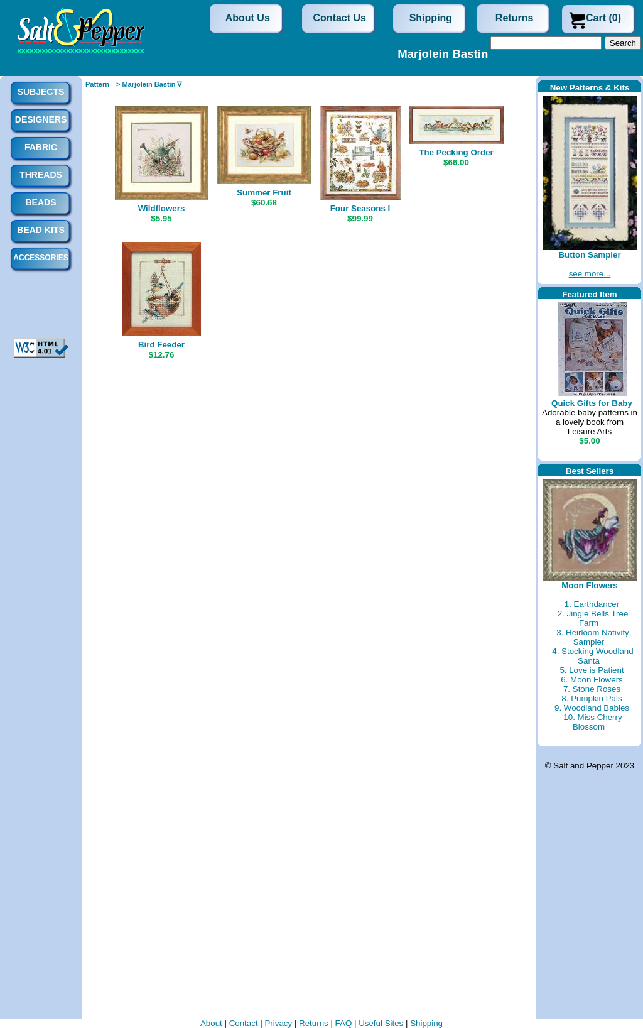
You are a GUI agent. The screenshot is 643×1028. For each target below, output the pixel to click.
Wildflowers (161, 208)
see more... (590, 273)
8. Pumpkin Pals (591, 698)
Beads (40, 202)
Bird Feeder (161, 344)
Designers (41, 119)
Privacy (278, 1023)
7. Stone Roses (591, 689)
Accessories (40, 257)
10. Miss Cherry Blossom (592, 722)
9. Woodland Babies (591, 708)
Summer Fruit (264, 192)
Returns (514, 18)
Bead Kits (40, 230)
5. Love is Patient (591, 670)
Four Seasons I (360, 208)
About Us (247, 18)
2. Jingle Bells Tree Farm (593, 618)
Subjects (41, 92)
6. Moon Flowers (592, 679)
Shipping (430, 18)
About (211, 1023)
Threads (40, 175)
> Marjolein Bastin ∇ (149, 84)
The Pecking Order (456, 152)
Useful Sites (381, 1023)
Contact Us (339, 18)
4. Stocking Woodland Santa (592, 656)
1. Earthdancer (592, 604)
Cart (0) (603, 18)
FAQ (343, 1023)
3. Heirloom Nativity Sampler (592, 637)
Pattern (97, 84)
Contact (243, 1023)
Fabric (40, 147)
